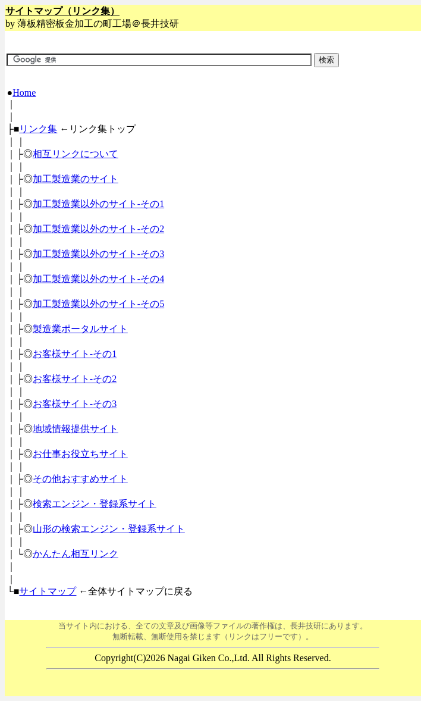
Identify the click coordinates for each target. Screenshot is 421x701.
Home (24, 92)
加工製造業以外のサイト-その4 (98, 279)
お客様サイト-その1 (75, 354)
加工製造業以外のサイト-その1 (98, 204)
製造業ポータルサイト (80, 329)
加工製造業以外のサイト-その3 (98, 254)
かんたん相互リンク (75, 554)
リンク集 (38, 129)
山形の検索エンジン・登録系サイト (109, 529)
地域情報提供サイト (75, 429)
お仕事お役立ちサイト (80, 454)
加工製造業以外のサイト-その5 (98, 304)
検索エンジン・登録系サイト (94, 504)
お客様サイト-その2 (75, 379)
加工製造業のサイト (75, 179)
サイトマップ (47, 591)
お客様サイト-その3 (75, 404)
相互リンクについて (75, 154)
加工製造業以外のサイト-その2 (98, 229)
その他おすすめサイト (80, 479)
